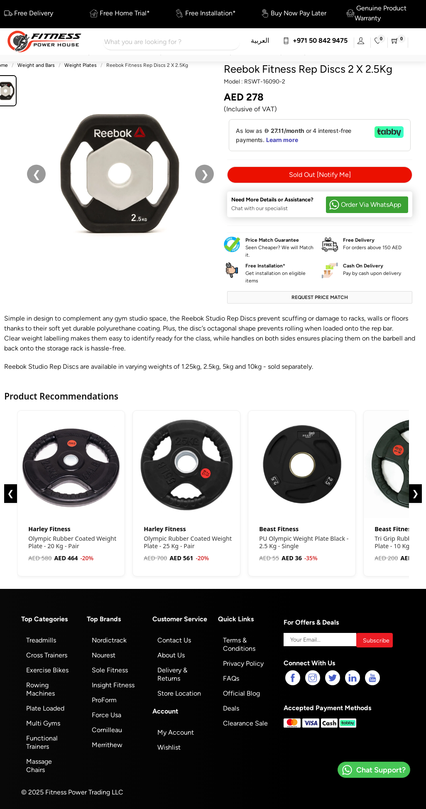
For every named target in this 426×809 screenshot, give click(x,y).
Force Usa (106, 713)
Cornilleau (107, 728)
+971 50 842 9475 (315, 40)
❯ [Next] (415, 491)
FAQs (231, 677)
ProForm (104, 698)
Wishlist (169, 746)
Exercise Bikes (47, 668)
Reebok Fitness (260, 69)
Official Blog (241, 692)
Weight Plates (80, 65)
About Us (171, 653)
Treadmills (41, 638)
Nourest (103, 653)
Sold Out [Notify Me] (320, 173)
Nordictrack (109, 638)
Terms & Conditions (239, 643)
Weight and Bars (36, 65)
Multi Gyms (43, 722)
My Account (175, 731)
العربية (260, 40)
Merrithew (107, 743)
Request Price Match (319, 296)
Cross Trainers (46, 653)
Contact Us (174, 638)
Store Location (179, 692)
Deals (231, 707)
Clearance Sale (245, 722)
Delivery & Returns (172, 672)
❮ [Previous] (10, 491)
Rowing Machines (40, 687)
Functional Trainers (42, 741)
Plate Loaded (45, 707)
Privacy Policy (243, 662)
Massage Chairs (39, 764)
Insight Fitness (113, 683)
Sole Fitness (110, 668)
